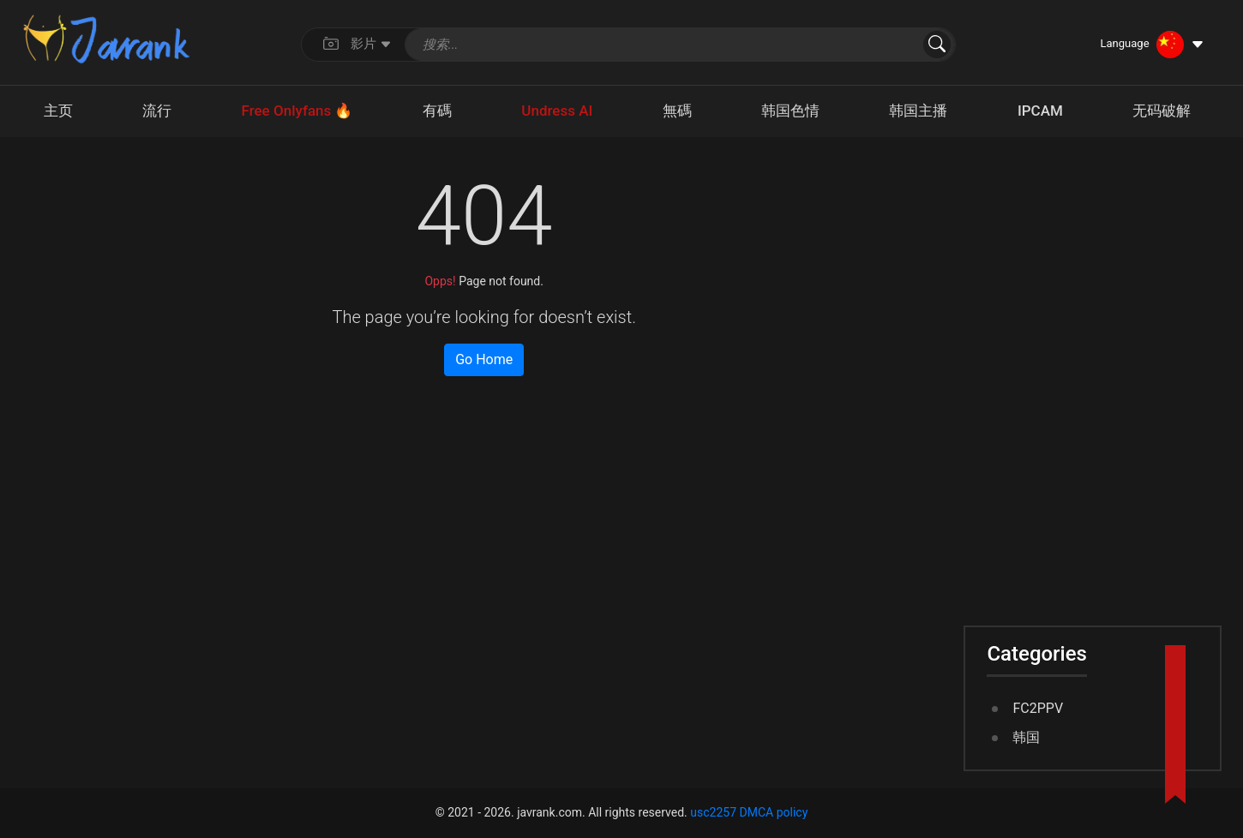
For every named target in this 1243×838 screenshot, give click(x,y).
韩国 (1026, 737)
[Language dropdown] (1152, 44)
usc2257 (713, 812)
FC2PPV (1037, 708)
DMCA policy (774, 812)
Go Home (484, 359)
